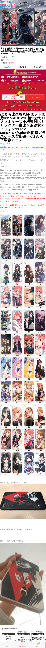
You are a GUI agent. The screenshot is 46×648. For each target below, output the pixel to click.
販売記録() (38, 67)
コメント (23, 67)
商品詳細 (7, 67)
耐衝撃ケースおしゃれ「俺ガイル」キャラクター (21, 147)
